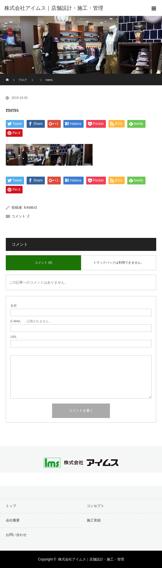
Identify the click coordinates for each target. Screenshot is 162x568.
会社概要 (13, 520)
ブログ (22, 80)
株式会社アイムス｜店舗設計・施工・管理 (91, 559)
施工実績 (94, 520)
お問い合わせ (16, 535)
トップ (11, 506)
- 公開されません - (30, 321)
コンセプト (95, 506)
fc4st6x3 (30, 208)
